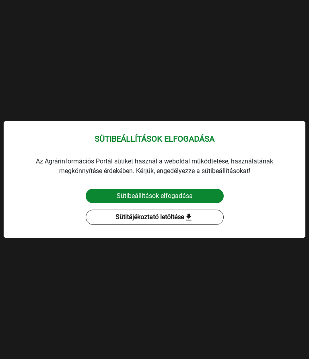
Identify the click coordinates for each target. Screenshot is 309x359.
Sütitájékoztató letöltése (154, 217)
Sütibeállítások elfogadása (155, 196)
